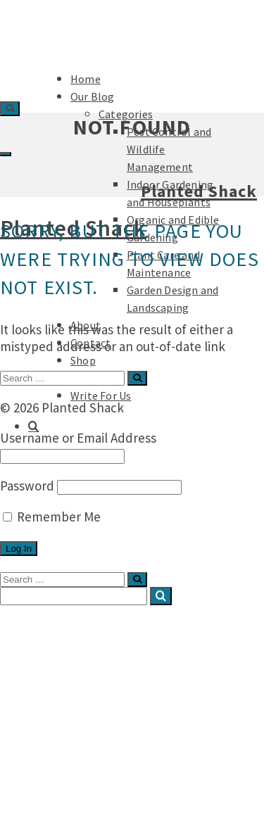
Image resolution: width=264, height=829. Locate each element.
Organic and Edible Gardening (157, 710)
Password (27, 485)
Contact (48, 766)
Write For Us (100, 395)
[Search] (33, 426)
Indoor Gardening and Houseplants (170, 696)
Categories (83, 654)
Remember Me (52, 516)
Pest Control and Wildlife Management (147, 675)
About (43, 752)
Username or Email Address (78, 437)
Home (43, 626)
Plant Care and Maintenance (154, 724)
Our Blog (50, 640)
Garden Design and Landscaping (162, 738)
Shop (83, 360)
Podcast (48, 794)
